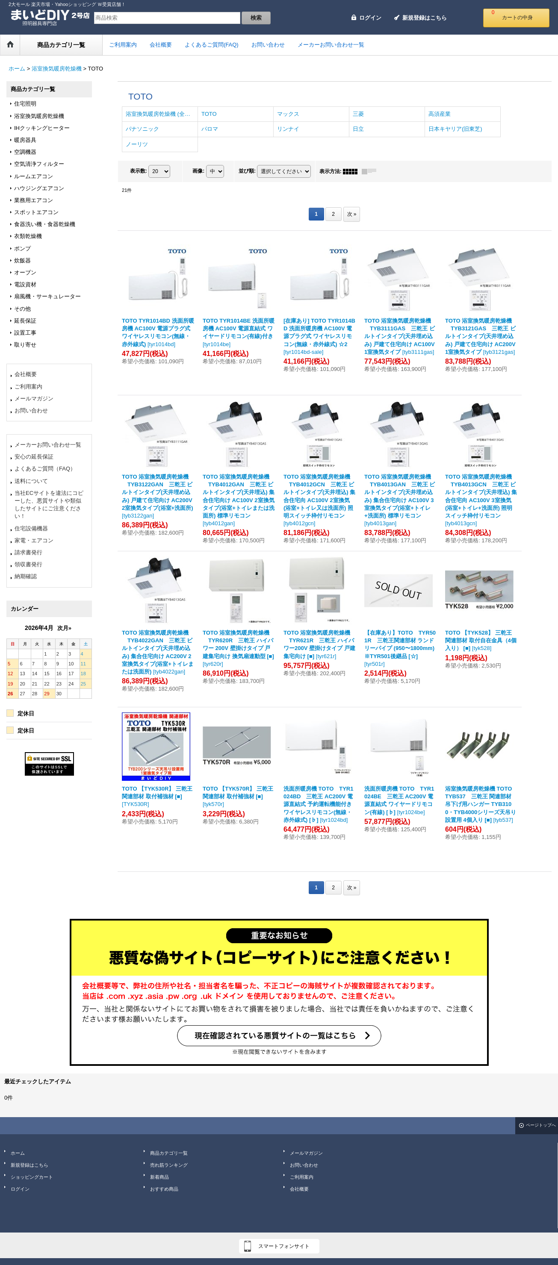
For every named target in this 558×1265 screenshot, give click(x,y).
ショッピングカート (32, 1177)
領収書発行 (28, 564)
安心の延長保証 (34, 456)
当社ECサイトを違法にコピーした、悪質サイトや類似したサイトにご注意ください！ (49, 505)
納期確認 (26, 576)
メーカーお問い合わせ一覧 (48, 444)
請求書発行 (28, 552)
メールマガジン (34, 398)
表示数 (138, 171)
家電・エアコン (34, 540)
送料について (31, 481)
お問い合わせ (31, 410)
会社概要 (26, 374)
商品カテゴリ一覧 (169, 1153)
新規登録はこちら (424, 18)
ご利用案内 (28, 386)
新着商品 (159, 1177)
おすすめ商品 (164, 1188)
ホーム (18, 1153)
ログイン (370, 18)
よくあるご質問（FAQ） (45, 468)
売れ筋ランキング (169, 1165)
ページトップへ (541, 1125)
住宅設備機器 (31, 528)
